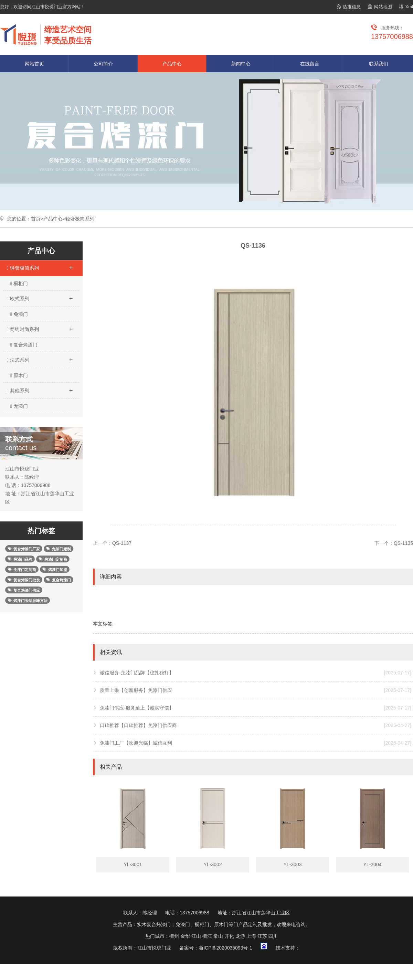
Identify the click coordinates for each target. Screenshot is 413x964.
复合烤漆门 (24, 345)
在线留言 (309, 63)
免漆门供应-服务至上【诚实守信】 (255, 707)
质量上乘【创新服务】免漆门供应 (255, 690)
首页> (37, 218)
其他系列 (39, 388)
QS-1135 (403, 543)
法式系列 (39, 357)
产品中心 (172, 63)
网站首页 (34, 63)
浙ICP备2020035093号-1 (225, 948)
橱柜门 (19, 283)
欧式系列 (39, 296)
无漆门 (19, 406)
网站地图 (383, 6)
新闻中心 (241, 63)
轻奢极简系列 (79, 218)
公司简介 (103, 63)
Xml (409, 6)
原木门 (19, 375)
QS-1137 (121, 543)
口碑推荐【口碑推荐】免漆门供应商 (255, 725)
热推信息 (352, 6)
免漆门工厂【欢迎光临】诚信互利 (255, 742)
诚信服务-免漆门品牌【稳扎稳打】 (255, 672)
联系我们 (378, 63)
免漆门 (19, 314)
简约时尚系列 (39, 327)
